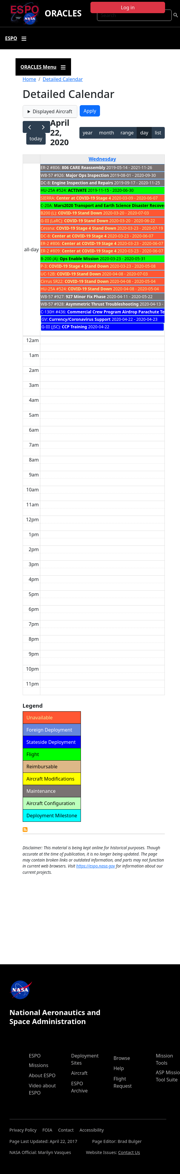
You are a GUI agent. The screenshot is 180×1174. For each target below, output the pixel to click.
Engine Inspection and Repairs (82, 183)
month (106, 132)
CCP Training (74, 326)
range (127, 132)
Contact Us (129, 1152)
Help (118, 1068)
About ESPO (42, 1075)
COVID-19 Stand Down (80, 213)
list (158, 132)
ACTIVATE (77, 190)
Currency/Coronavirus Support (79, 319)
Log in (128, 7)
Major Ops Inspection (87, 175)
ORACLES (62, 13)
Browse (121, 1058)
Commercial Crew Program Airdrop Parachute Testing (121, 312)
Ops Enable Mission (79, 258)
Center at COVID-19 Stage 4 (83, 198)
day (144, 132)
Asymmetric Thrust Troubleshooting (102, 304)
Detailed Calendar (63, 79)
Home (29, 79)
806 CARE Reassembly (83, 167)
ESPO (35, 1055)
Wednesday (102, 159)
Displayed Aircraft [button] (52, 111)
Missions (38, 1065)
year (88, 132)
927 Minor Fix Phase (86, 296)
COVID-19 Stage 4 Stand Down (86, 228)
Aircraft (79, 1073)
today (36, 138)
